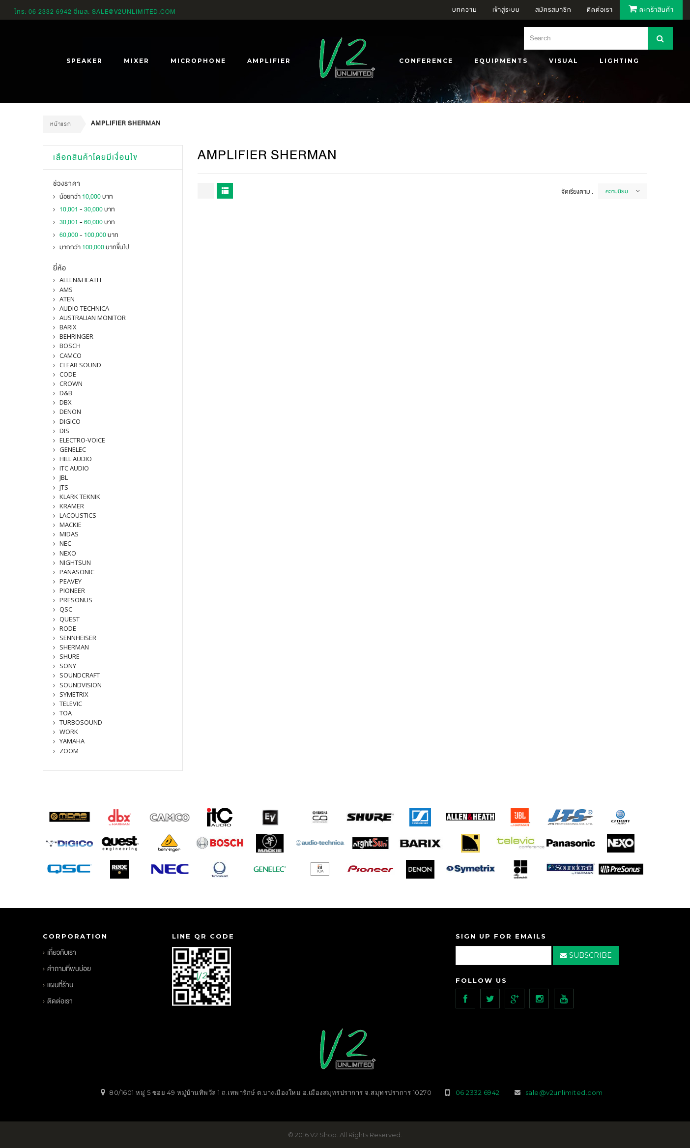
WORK (68, 731)
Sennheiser (77, 637)
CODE (67, 374)
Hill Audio (75, 458)
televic (70, 703)
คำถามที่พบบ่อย (69, 969)
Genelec (72, 449)
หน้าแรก (60, 124)
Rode (67, 628)
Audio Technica (84, 308)
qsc (65, 609)
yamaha (72, 740)
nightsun (75, 562)
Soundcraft (79, 675)
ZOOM (69, 750)
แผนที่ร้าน (60, 985)
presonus (75, 599)
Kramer (71, 505)
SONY (67, 665)
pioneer (72, 590)
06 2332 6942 (51, 11)
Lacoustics (77, 515)
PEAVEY (70, 581)
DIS (64, 430)
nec (65, 543)
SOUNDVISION (80, 684)
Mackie (70, 524)
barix (68, 327)
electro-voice (82, 440)
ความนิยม (616, 191)
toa (65, 712)
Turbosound (80, 722)
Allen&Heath (80, 279)
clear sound (80, 364)
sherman (74, 647)
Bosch (70, 345)
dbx (65, 402)
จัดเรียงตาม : (577, 191)
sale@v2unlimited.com (134, 11)
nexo (67, 553)
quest (69, 619)
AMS (66, 289)
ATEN (67, 298)
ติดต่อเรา (60, 1001)
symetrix (73, 694)
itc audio (74, 468)
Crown (71, 383)
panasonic (76, 571)
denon (70, 411)
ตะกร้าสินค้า (651, 9)
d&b (65, 392)
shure (69, 656)
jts (63, 487)
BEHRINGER (76, 336)
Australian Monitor (92, 317)
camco (70, 355)
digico (70, 421)
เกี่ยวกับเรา (61, 952)
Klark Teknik (79, 496)
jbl (63, 477)
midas (69, 534)
